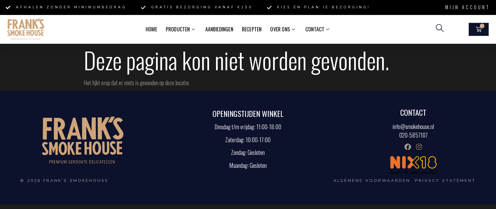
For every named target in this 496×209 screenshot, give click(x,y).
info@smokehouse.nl (413, 126)
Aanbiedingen (219, 29)
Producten (181, 29)
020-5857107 (413, 135)
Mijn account (467, 7)
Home (152, 29)
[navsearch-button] (440, 29)
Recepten (251, 29)
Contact (316, 29)
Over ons (282, 29)
